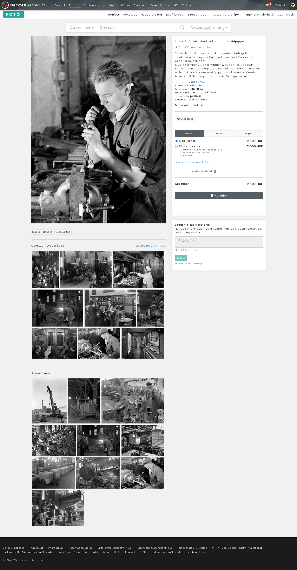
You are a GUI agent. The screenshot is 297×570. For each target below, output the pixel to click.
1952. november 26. (197, 47)
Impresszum (56, 547)
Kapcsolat (37, 547)
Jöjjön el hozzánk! (14, 547)
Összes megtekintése (150, 245)
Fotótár (74, 5)
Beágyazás (185, 118)
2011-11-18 (201, 99)
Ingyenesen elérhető (258, 14)
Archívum (23, 5)
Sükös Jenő (197, 85)
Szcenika (140, 5)
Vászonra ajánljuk (225, 14)
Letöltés (189, 133)
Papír (248, 133)
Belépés (281, 5)
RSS (116, 551)
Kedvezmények (204, 171)
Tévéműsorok (160, 5)
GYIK (144, 551)
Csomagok (286, 14)
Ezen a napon (198, 14)
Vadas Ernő (196, 81)
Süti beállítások (196, 551)
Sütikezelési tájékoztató (167, 551)
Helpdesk (130, 551)
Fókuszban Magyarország (142, 14)
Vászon (219, 133)
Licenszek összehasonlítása (192, 161)
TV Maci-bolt (190, 5)
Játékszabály (100, 551)
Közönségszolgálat (80, 547)
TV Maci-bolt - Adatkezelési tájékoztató (27, 551)
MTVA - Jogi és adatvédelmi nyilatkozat (237, 547)
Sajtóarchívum (119, 5)
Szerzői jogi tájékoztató (72, 551)
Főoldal (59, 5)
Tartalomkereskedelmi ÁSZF (115, 547)
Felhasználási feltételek (192, 547)
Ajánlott (113, 14)
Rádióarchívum (94, 5)
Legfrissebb (175, 14)
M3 (175, 5)
